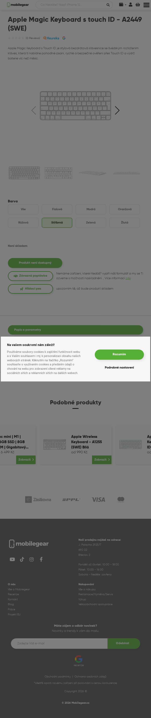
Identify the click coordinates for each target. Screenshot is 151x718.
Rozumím (119, 354)
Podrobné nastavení (119, 367)
